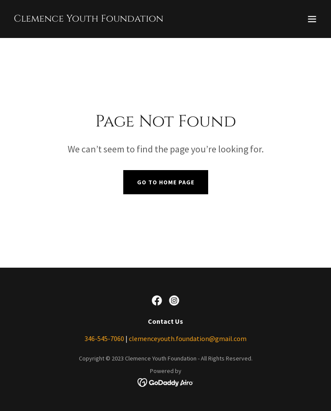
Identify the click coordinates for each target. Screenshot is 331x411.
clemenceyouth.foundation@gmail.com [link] (188, 338)
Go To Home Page (165, 182)
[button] (312, 19)
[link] (88, 19)
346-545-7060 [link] (104, 338)
